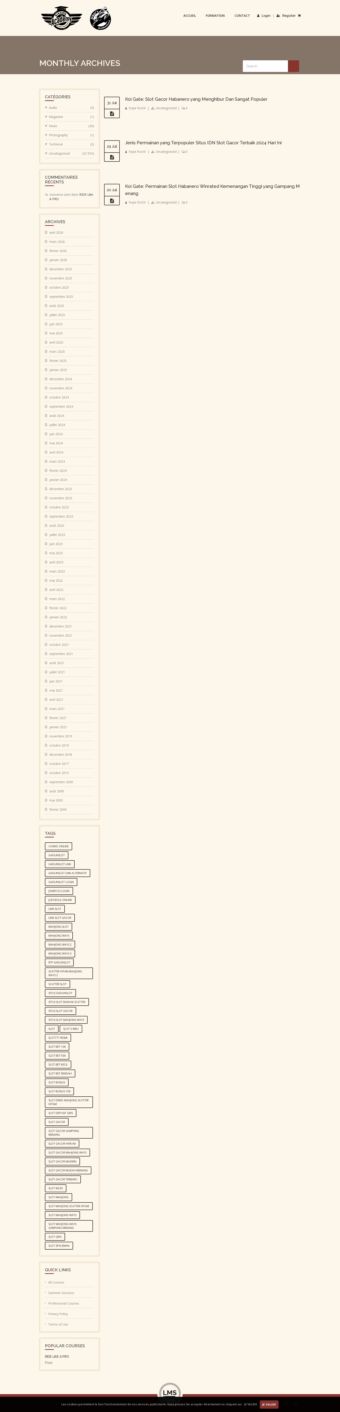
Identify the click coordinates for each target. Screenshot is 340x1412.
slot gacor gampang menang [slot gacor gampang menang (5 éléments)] (63, 1133)
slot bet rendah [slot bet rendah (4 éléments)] (60, 1073)
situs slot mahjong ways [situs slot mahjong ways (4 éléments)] (66, 1020)
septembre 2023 (61, 516)
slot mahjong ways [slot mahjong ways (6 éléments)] (62, 1215)
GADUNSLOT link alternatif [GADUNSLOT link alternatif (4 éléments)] (67, 873)
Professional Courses (63, 1303)
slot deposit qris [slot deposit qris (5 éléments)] (60, 1113)
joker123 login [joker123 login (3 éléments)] (58, 891)
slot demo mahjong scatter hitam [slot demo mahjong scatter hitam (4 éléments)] (68, 1102)
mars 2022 (57, 599)
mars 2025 (57, 351)
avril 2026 (56, 232)
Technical (71, 144)
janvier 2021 (58, 727)
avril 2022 (56, 589)
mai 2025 (56, 333)
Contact (242, 15)
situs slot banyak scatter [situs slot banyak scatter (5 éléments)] (66, 1002)
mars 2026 (57, 241)
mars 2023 (57, 571)
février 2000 (58, 809)
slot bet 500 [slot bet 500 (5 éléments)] (57, 1055)
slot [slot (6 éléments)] (51, 1029)
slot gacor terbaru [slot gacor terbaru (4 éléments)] (62, 1179)
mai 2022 (56, 580)
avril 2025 (56, 342)
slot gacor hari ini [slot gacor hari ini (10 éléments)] (62, 1144)
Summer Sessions (61, 1293)
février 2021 (58, 718)
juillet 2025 (57, 315)
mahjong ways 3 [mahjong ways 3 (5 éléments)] (59, 953)
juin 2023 (56, 544)
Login (263, 15)
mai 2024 (56, 443)
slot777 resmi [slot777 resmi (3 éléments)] (57, 1038)
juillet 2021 (57, 672)
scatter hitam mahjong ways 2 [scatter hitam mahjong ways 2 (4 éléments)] (65, 973)
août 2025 (56, 306)
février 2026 (58, 251)
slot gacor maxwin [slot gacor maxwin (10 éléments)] (62, 1161)
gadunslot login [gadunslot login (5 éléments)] (61, 882)
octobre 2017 (59, 764)
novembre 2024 (60, 388)
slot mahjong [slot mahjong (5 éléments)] (58, 1197)
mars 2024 (57, 461)
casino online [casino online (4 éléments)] (58, 846)
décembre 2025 (60, 269)
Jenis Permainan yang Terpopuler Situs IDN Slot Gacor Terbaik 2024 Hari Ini (203, 142)
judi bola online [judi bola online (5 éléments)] (60, 900)
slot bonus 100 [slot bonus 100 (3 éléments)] (59, 1091)
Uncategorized (166, 108)
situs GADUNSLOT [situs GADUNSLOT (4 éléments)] (60, 993)
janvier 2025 (58, 370)
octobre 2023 (59, 507)
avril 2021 (56, 699)
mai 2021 (56, 690)
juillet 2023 (57, 535)
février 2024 (58, 470)
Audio (71, 107)
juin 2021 (56, 681)
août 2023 (56, 525)
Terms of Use (58, 1324)
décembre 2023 (60, 489)
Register (286, 15)
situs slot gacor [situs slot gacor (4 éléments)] (60, 1011)
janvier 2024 (58, 480)
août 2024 (56, 415)
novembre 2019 (60, 736)
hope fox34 (137, 108)
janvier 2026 (58, 260)
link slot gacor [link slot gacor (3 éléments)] (59, 918)
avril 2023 (56, 562)
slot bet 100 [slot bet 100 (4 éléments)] (57, 1047)
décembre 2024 (60, 379)
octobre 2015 (59, 773)
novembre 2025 (60, 278)
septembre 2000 (61, 782)
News (71, 126)
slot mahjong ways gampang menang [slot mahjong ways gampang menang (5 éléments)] (62, 1226)
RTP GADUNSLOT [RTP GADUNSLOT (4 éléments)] (59, 962)
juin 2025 (56, 324)
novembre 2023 (60, 498)
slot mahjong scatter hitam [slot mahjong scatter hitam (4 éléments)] (68, 1206)
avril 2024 (56, 452)
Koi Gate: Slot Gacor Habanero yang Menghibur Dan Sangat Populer (196, 99)
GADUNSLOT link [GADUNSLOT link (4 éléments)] (59, 864)
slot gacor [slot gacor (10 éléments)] (56, 1122)
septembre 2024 (61, 406)
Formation (215, 15)
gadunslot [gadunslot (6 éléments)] (56, 855)
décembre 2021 (60, 626)
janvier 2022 (58, 617)
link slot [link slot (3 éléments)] (54, 909)
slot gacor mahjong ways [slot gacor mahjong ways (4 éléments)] (67, 1152)
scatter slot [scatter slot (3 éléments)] (57, 984)
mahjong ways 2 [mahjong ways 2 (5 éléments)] (59, 944)
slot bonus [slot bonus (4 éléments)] (56, 1082)
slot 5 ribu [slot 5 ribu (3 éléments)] (71, 1029)
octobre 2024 (59, 397)
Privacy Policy (58, 1314)
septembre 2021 (61, 654)
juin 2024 (56, 434)
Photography (71, 135)
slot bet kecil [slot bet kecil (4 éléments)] (58, 1064)
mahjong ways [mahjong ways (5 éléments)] (58, 936)
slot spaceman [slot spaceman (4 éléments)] (58, 1246)
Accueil (189, 15)
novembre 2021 (60, 635)
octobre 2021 (59, 644)
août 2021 (56, 663)
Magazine (71, 117)
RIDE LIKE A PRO (57, 1356)
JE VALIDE (269, 1404)
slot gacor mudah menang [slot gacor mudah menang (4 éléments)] (68, 1170)
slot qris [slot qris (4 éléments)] (54, 1237)
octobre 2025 (59, 287)
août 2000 (56, 791)
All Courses (56, 1282)
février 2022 (58, 608)
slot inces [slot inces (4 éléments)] (55, 1188)
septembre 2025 (61, 296)
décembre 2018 (60, 754)
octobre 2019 (59, 745)
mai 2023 (56, 553)
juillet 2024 (57, 425)
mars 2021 (57, 709)
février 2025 (58, 361)
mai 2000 (56, 800)
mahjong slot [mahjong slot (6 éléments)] (58, 927)
